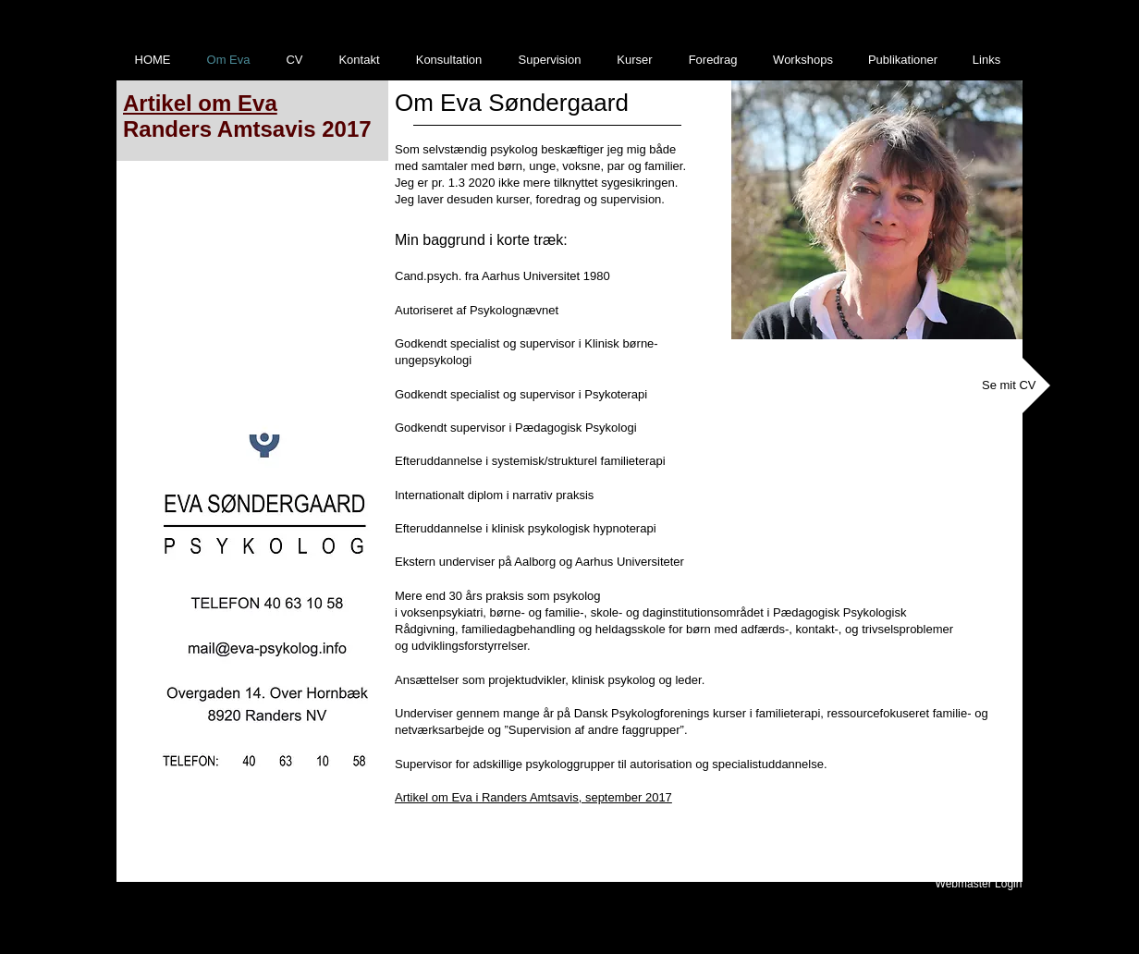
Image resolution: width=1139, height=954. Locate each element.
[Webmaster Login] (978, 883)
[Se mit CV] (1008, 385)
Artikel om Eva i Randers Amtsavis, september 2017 (533, 797)
